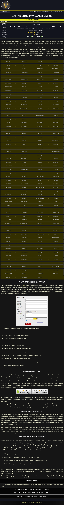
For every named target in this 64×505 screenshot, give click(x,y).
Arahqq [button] (24, 68)
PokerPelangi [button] (24, 223)
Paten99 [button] (8, 212)
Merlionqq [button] (8, 194)
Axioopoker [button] (24, 76)
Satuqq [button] (40, 252)
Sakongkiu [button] (55, 248)
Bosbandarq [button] (8, 86)
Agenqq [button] (56, 61)
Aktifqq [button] (24, 65)
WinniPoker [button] (40, 273)
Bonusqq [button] (55, 83)
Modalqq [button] (8, 198)
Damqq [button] (24, 101)
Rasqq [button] (55, 234)
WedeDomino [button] (8, 273)
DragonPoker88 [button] (40, 115)
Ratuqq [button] (40, 237)
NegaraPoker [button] (8, 201)
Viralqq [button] (40, 266)
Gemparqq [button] (55, 126)
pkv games (23, 285)
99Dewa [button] (8, 61)
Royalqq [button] (40, 241)
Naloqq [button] (56, 198)
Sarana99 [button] (8, 252)
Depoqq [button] (40, 104)
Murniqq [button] (24, 198)
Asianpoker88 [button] (24, 72)
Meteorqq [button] (24, 194)
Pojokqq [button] (55, 216)
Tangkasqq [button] (24, 262)
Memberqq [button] (24, 191)
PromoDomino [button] (40, 227)
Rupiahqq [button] (55, 241)
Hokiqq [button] (8, 137)
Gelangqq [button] (24, 126)
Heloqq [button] (8, 133)
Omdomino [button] (40, 205)
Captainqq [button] (55, 90)
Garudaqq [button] (8, 126)
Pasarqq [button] (55, 209)
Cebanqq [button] (8, 93)
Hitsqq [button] (40, 133)
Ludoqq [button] (56, 180)
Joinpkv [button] (56, 155)
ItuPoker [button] (55, 144)
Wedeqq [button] (24, 273)
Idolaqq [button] (24, 137)
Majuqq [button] (40, 183)
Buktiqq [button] (56, 86)
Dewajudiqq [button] (56, 104)
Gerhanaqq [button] (8, 129)
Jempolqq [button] (39, 155)
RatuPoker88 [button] (24, 237)
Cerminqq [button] (8, 97)
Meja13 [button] (8, 191)
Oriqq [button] (8, 209)
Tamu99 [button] (8, 262)
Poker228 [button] (8, 219)
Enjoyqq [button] (40, 119)
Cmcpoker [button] (55, 97)
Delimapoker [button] (24, 104)
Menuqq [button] (56, 191)
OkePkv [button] (24, 205)
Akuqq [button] (40, 65)
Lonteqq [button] (40, 180)
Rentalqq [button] (8, 241)
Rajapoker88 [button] (24, 234)
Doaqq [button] (24, 111)
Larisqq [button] (56, 173)
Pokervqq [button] (8, 227)
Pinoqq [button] (8, 216)
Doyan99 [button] (24, 115)
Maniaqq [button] (24, 187)
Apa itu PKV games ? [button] (32, 480)
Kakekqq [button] (8, 162)
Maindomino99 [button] (24, 183)
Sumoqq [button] (8, 259)
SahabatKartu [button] (40, 244)
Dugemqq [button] (8, 119)
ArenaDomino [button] (55, 68)
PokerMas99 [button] (55, 219)
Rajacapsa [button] (8, 234)
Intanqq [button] (24, 144)
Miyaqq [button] (56, 194)
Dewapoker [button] (8, 108)
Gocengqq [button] (24, 129)
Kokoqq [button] (40, 165)
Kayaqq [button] (24, 162)
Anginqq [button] (8, 68)
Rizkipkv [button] (24, 241)
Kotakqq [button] (8, 169)
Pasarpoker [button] (40, 209)
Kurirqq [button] (40, 169)
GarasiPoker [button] (39, 122)
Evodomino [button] (56, 119)
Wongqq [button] (55, 273)
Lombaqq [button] (24, 180)
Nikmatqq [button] (55, 201)
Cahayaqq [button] (24, 90)
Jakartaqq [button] (40, 147)
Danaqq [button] (40, 101)
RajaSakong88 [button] (40, 234)
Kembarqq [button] (55, 162)
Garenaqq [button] (55, 122)
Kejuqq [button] (40, 162)
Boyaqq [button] (24, 86)
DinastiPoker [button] (55, 108)
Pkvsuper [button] (39, 216)
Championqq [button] (24, 97)
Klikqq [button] (24, 165)
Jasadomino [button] (24, 151)
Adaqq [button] (40, 61)
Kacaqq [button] (40, 158)
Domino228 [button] (8, 115)
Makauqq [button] (55, 183)
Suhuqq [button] (56, 255)
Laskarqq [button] (8, 176)
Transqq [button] (24, 266)
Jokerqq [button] (8, 158)
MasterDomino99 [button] (39, 187)
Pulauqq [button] (55, 227)
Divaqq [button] (8, 111)
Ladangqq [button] (55, 169)
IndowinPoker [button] (55, 140)
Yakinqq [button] (8, 277)
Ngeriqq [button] (40, 201)
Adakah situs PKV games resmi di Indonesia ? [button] (32, 496)
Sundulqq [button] (24, 259)
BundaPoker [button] (8, 90)
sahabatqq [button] (8, 248)
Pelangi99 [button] (24, 212)
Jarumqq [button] (8, 151)
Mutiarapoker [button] (40, 198)
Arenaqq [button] (8, 72)
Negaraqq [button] (24, 201)
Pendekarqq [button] (40, 212)
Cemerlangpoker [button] (24, 93)
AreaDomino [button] (40, 68)
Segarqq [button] (8, 255)
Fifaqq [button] (8, 122)
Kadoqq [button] (56, 158)
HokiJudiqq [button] (56, 133)
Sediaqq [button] (56, 252)
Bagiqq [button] (40, 76)
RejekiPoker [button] (55, 237)
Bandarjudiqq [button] (8, 79)
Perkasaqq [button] (56, 212)
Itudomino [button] (40, 144)
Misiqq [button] (40, 194)
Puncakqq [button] (8, 230)
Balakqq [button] (55, 76)
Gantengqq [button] (24, 122)
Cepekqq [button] (55, 93)
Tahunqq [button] (55, 259)
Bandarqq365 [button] (24, 79)
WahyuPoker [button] (55, 266)
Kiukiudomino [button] (8, 165)
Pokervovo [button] (56, 223)
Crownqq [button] (8, 101)
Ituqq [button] (8, 147)
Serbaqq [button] (40, 255)
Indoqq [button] (40, 140)
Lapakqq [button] (40, 173)
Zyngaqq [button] (40, 277)
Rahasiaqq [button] (55, 230)
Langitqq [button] (8, 173)
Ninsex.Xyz (37, 502)
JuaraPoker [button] (24, 158)
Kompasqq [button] (55, 165)
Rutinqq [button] (8, 244)
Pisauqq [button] (24, 216)
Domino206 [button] (55, 111)
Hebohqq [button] (55, 129)
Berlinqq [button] (24, 83)
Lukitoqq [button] (8, 183)
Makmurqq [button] (8, 187)
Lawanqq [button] (24, 176)
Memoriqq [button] (40, 191)
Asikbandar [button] (56, 72)
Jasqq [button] (39, 151)
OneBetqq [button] (55, 205)
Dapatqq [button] (55, 101)
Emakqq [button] (24, 119)
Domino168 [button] (40, 111)
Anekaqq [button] (55, 65)
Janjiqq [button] (56, 147)
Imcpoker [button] (8, 140)
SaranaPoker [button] (24, 252)
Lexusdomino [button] (55, 176)
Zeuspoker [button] (24, 277)
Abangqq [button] (24, 61)
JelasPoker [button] (24, 155)
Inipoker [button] (8, 144)
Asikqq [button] (8, 76)
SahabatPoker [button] (55, 244)
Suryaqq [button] (40, 259)
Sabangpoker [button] (24, 244)
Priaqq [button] (24, 227)
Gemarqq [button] (39, 126)
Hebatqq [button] (40, 129)
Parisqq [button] (24, 209)
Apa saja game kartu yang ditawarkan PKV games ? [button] (32, 489)
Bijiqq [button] (39, 83)
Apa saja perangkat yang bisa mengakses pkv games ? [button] (32, 492)
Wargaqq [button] (24, 270)
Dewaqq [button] (40, 108)
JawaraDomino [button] (56, 151)
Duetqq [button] (56, 115)
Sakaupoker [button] (40, 248)
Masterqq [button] (55, 187)
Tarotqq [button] (40, 262)
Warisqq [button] (40, 270)
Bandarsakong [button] (40, 79)
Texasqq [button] (8, 266)
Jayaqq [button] (8, 155)
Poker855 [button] (39, 219)
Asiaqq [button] (40, 72)
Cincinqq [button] (40, 97)
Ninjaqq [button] (8, 205)
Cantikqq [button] (39, 90)
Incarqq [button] (24, 140)
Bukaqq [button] (40, 86)
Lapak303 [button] (24, 173)
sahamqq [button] (24, 248)
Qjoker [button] (40, 230)
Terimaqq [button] (55, 262)
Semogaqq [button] (24, 255)
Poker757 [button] (24, 219)
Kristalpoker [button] (24, 169)
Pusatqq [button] (24, 230)
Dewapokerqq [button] (24, 108)
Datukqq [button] (8, 104)
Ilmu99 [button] (55, 137)
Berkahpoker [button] (8, 83)
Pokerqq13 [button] (40, 223)
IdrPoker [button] (39, 137)
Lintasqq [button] (8, 180)
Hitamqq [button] (24, 133)
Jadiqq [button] (24, 147)
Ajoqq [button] (8, 65)
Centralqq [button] (40, 93)
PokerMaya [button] (8, 223)
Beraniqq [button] (55, 79)
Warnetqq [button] (55, 270)
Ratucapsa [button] (8, 237)
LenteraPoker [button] (40, 176)
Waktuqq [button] (8, 270)
